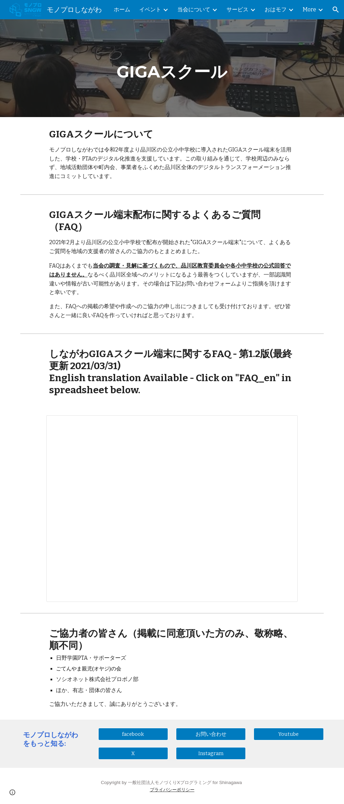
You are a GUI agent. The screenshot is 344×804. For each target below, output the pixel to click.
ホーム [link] (122, 9)
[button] (336, 9)
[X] (133, 753)
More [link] (309, 9)
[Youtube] (288, 734)
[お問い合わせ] (211, 734)
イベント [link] (150, 9)
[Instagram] (211, 753)
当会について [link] (193, 9)
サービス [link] (237, 9)
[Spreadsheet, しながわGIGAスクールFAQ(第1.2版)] (172, 508)
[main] (172, 68)
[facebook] (133, 734)
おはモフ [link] (276, 9)
